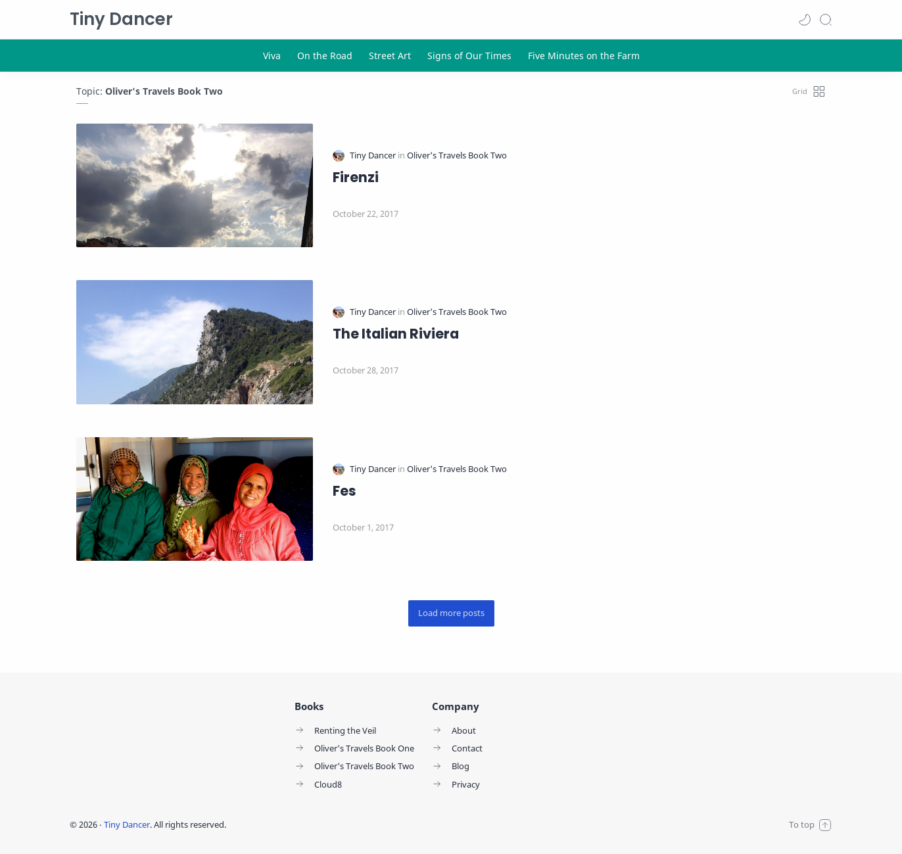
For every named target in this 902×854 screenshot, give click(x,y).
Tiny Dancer (121, 19)
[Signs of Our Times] (469, 55)
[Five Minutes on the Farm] (584, 55)
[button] (804, 19)
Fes (344, 490)
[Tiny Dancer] (374, 155)
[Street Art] (390, 55)
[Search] (825, 19)
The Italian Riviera (396, 333)
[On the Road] (324, 55)
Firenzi (356, 177)
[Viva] (272, 55)
